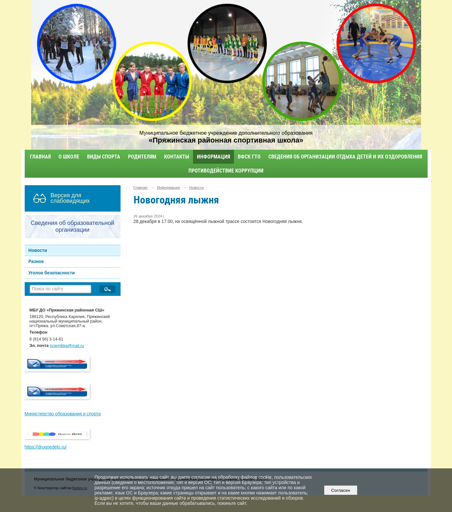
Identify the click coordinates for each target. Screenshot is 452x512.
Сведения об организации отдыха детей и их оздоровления (345, 157)
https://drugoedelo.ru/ (46, 447)
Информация (213, 157)
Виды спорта (103, 157)
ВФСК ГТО (249, 157)
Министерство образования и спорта (63, 413)
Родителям (142, 157)
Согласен (341, 490)
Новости (37, 250)
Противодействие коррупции (226, 171)
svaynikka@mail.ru (67, 345)
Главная (40, 157)
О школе (68, 157)
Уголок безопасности (51, 272)
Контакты (176, 157)
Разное (36, 261)
